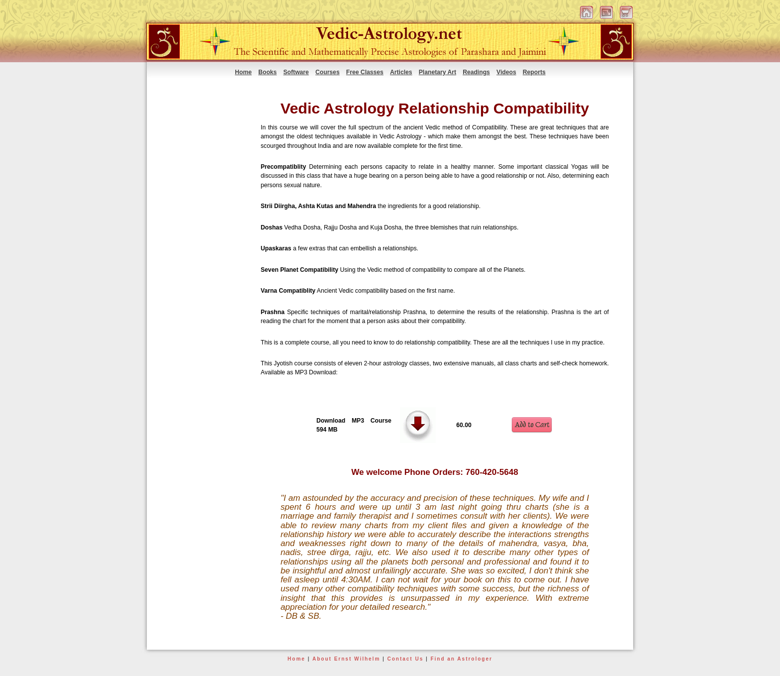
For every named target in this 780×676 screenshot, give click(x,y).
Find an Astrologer (461, 659)
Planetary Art (437, 72)
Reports (534, 72)
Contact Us (405, 659)
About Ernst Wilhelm (346, 659)
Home (243, 72)
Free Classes (365, 72)
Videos (506, 72)
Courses (327, 72)
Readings (476, 72)
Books (267, 72)
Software (296, 72)
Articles (401, 72)
